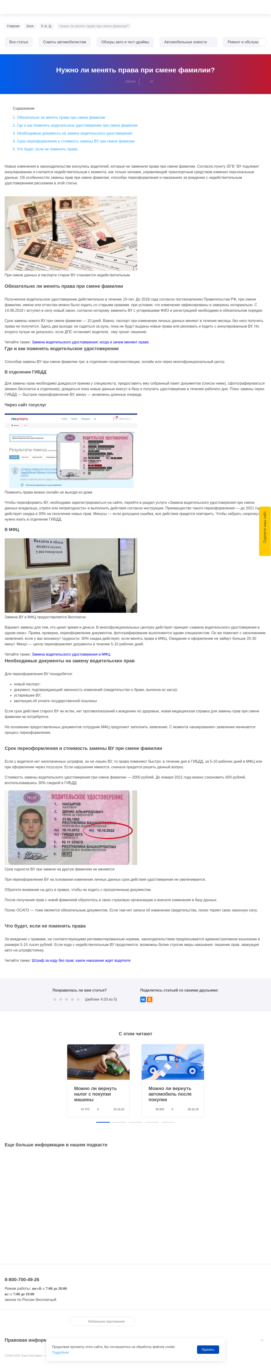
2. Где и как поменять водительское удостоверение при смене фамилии (75, 125)
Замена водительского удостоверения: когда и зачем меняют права (90, 342)
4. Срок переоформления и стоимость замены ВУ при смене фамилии (74, 141)
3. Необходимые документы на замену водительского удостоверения (72, 133)
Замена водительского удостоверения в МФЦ (71, 654)
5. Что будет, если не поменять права (45, 149)
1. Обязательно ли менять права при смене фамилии (59, 117)
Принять (208, 1349)
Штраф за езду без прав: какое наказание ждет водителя (81, 960)
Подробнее (60, 1352)
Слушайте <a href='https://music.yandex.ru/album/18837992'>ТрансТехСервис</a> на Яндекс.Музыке (135, 1198)
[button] (262, 42)
